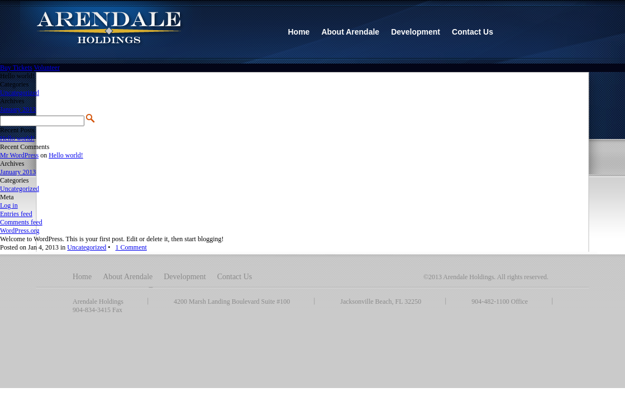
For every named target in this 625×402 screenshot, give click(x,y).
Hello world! (17, 138)
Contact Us (234, 276)
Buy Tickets (16, 67)
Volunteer (46, 67)
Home (82, 276)
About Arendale (127, 276)
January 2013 (18, 109)
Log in (9, 205)
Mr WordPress (19, 155)
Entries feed (16, 214)
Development (185, 276)
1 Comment (131, 247)
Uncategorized (19, 93)
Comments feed (21, 222)
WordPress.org (19, 230)
